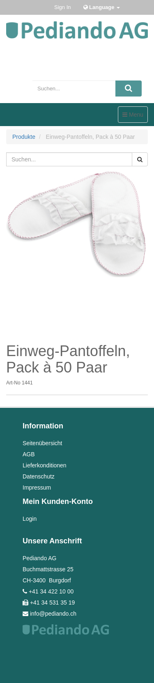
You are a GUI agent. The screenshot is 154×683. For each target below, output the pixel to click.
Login (30, 518)
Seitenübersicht (42, 443)
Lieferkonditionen (45, 465)
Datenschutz (39, 476)
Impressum (37, 487)
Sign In (62, 7)
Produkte (23, 136)
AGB (29, 454)
